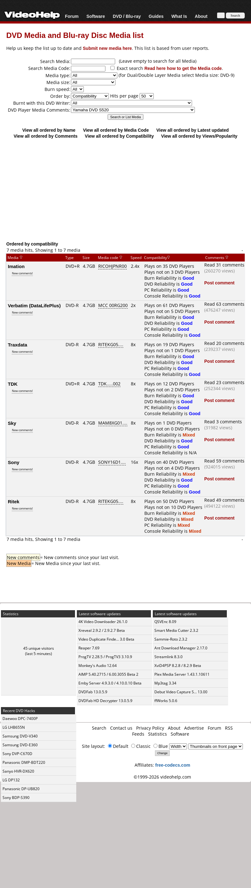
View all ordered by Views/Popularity (199, 136)
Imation (16, 266)
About (201, 16)
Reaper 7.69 (88, 648)
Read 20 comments (224, 343)
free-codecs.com (172, 765)
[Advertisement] (125, 190)
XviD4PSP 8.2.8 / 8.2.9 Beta (177, 665)
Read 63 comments (224, 304)
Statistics (157, 734)
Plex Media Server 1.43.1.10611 (182, 674)
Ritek (13, 501)
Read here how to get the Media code (183, 68)
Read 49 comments (224, 500)
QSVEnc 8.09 (165, 621)
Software (95, 16)
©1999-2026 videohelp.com (162, 777)
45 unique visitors (38, 648)
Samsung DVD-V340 (20, 736)
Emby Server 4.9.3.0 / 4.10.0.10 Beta (110, 683)
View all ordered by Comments (45, 136)
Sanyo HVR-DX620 (18, 771)
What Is (179, 16)
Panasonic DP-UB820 (21, 788)
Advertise (194, 728)
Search (99, 728)
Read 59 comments (224, 461)
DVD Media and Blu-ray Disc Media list (74, 35)
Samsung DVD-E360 (20, 745)
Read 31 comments (224, 265)
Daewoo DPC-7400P (20, 718)
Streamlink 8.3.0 (168, 656)
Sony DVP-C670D (17, 753)
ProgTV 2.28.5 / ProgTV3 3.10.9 (105, 656)
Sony (13, 462)
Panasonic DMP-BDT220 (24, 762)
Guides (156, 16)
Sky (12, 423)
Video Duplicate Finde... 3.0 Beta (106, 639)
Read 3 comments (223, 422)
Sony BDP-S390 (16, 797)
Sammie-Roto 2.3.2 (170, 639)
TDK (13, 384)
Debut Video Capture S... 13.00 (180, 692)
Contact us (121, 728)
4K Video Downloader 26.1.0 (102, 621)
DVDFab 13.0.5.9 (92, 692)
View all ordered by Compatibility (119, 136)
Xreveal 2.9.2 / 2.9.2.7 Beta (101, 630)
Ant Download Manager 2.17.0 (180, 648)
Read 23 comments (224, 382)
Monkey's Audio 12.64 (97, 665)
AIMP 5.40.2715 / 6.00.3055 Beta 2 (108, 674)
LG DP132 (11, 780)
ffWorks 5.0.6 (165, 700)
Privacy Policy (150, 728)
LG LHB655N (14, 727)
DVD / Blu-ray (127, 16)
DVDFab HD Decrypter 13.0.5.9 (105, 700)
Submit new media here (107, 48)
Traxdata (17, 344)
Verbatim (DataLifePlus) (34, 305)
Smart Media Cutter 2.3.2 (176, 630)
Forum (72, 16)
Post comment (219, 283)
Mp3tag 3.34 (165, 683)
